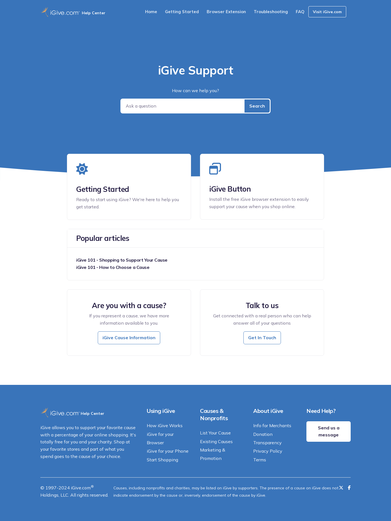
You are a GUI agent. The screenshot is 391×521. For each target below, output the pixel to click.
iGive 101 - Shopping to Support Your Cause (121, 260)
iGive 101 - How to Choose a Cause (112, 267)
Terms (259, 459)
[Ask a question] (183, 106)
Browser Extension (226, 11)
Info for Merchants (272, 425)
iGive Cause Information (129, 337)
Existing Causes (216, 441)
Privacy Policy (267, 451)
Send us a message (328, 431)
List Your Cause (215, 433)
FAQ (300, 11)
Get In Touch (262, 337)
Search (257, 106)
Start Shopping (162, 459)
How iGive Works (165, 425)
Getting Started (182, 11)
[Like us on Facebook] (349, 487)
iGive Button (230, 189)
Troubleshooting (271, 11)
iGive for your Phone (167, 451)
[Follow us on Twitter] (341, 487)
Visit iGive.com (327, 11)
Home (151, 11)
